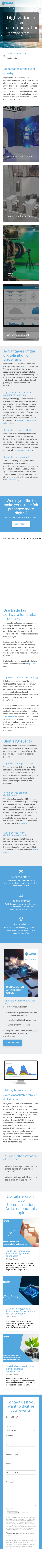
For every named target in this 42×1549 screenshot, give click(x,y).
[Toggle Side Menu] (38, 2)
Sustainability (13, 480)
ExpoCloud (32, 664)
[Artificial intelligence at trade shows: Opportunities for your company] (21, 1290)
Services (11, 53)
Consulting (21, 53)
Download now (12, 1042)
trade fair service (10, 716)
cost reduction (23, 450)
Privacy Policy (25, 1548)
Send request (21, 524)
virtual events (24, 823)
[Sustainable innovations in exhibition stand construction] (21, 1348)
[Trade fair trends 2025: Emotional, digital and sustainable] (21, 1233)
